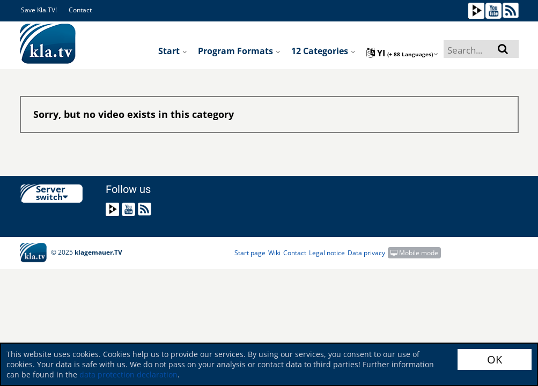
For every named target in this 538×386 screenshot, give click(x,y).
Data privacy (366, 252)
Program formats (239, 51)
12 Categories (323, 51)
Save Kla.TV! (39, 9)
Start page (250, 252)
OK (494, 359)
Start (172, 51)
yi (402, 53)
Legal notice (327, 252)
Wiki (274, 252)
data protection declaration (128, 374)
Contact (80, 9)
